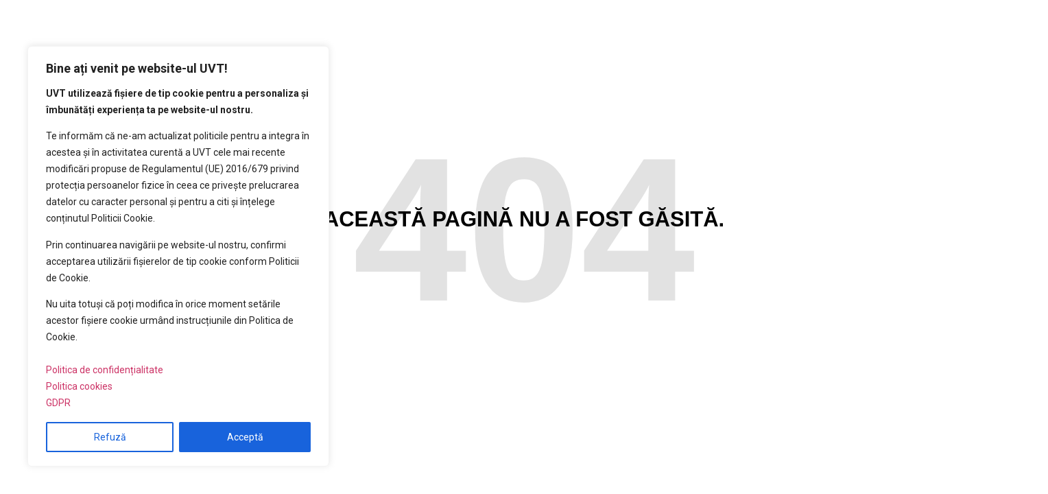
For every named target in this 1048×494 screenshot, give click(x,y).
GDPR (58, 402)
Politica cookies (79, 386)
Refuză (110, 437)
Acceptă (245, 437)
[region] (178, 256)
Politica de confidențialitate (104, 369)
